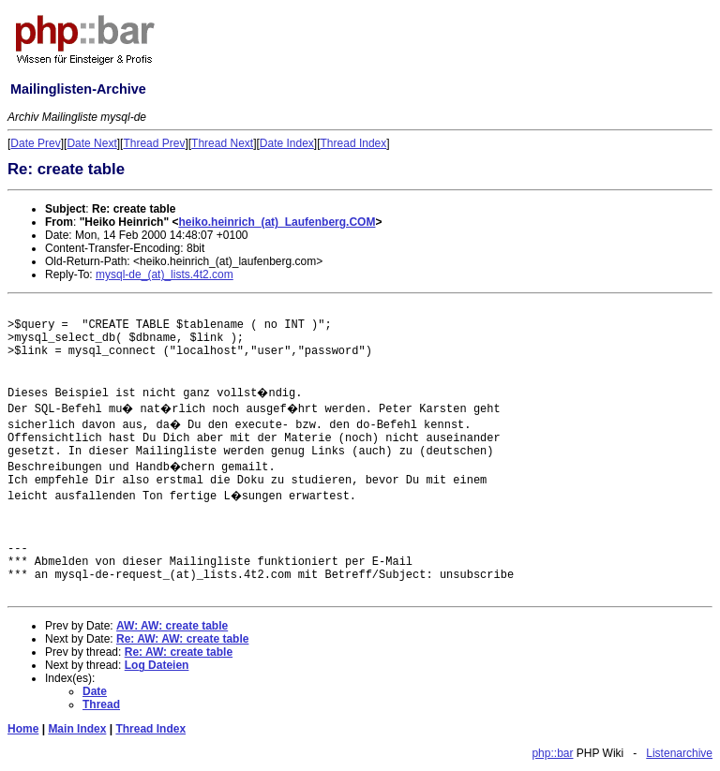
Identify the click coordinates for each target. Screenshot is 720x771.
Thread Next (222, 143)
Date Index (287, 143)
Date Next (91, 143)
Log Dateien (157, 665)
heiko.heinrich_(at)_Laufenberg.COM (276, 222)
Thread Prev (154, 143)
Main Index (77, 728)
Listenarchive (679, 753)
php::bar (552, 753)
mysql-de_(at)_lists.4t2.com (164, 274)
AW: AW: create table (172, 625)
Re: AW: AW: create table (182, 638)
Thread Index (354, 143)
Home (23, 728)
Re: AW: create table (178, 652)
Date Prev (35, 143)
